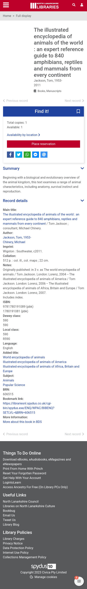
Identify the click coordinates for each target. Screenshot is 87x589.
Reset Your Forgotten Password (24, 473)
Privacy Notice (13, 543)
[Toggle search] (74, 5)
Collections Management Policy (24, 557)
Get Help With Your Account (22, 478)
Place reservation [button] (56, 144)
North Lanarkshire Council (21, 501)
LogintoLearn (12, 482)
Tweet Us (9, 520)
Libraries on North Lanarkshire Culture (29, 506)
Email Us (9, 515)
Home (7, 16)
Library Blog (11, 524)
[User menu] (81, 5)
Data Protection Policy (18, 548)
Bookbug (9, 511)
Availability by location (23, 135)
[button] (78, 111)
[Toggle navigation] (6, 4)
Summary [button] (11, 168)
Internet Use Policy (16, 552)
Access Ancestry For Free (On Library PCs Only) (35, 487)
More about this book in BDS (22, 422)
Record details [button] (15, 200)
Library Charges (13, 539)
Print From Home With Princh (23, 469)
